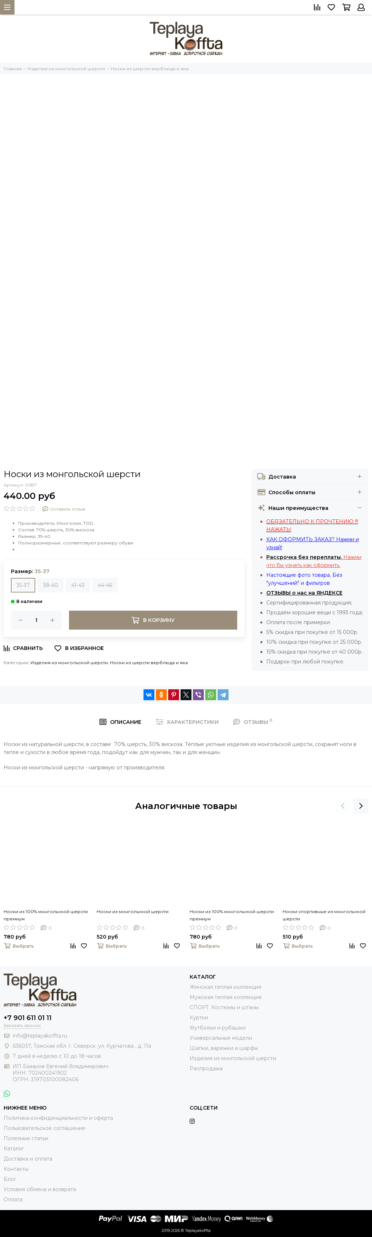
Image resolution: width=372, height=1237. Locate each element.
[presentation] (343, 806)
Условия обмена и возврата (40, 1189)
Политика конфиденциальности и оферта (58, 1118)
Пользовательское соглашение (44, 1128)
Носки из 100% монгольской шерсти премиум (46, 915)
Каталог (14, 1148)
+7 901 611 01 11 (28, 1018)
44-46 (105, 585)
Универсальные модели (221, 1038)
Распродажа (206, 1068)
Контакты (16, 1169)
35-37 (23, 585)
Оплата (13, 1199)
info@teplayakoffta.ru (40, 1035)
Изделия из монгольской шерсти (69, 662)
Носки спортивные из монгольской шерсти (324, 915)
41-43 (78, 585)
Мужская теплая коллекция (226, 997)
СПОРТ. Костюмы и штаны (224, 1007)
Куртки (199, 1017)
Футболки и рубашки (218, 1027)
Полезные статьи (26, 1138)
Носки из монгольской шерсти (133, 911)
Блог (10, 1179)
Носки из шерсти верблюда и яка (149, 662)
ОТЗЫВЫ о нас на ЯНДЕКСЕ (304, 593)
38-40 (50, 585)
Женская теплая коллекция (225, 987)
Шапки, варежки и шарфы (224, 1048)
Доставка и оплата (28, 1158)
